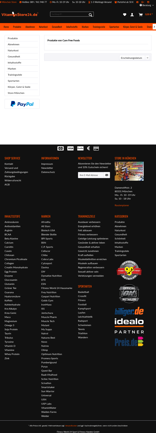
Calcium (9, 242)
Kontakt (9, 163)
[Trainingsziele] (99, 27)
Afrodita (45, 221)
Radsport (83, 320)
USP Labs (46, 403)
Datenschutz (48, 171)
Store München (16, 92)
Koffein (8, 300)
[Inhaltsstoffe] (72, 27)
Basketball (83, 291)
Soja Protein (11, 329)
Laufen (81, 312)
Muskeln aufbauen (88, 263)
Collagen (9, 263)
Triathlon (82, 333)
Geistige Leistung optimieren (93, 238)
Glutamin (9, 283)
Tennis (81, 329)
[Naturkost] (43, 27)
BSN (43, 242)
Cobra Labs (47, 259)
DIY (43, 271)
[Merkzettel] (125, 15)
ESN (43, 283)
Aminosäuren (12, 221)
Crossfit (82, 296)
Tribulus (9, 337)
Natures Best (48, 337)
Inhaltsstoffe (14, 62)
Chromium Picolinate (16, 259)
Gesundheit (14, 56)
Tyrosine (9, 341)
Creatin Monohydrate (16, 267)
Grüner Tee (10, 287)
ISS (43, 308)
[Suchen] (90, 15)
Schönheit (120, 238)
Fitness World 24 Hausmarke (56, 287)
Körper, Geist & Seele (19, 86)
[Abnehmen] (30, 27)
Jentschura (47, 312)
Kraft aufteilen (85, 255)
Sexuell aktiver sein (88, 271)
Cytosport (46, 263)
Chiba (44, 255)
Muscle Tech (48, 321)
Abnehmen (13, 44)
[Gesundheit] (57, 27)
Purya (44, 366)
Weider (45, 415)
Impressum (47, 163)
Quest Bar (46, 370)
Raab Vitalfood (49, 374)
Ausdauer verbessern (89, 221)
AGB (7, 184)
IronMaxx (46, 304)
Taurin (8, 333)
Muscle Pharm (49, 316)
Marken (12, 68)
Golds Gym (47, 300)
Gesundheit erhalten (89, 246)
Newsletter (47, 167)
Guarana (9, 292)
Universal (46, 395)
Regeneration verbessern (91, 267)
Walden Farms (49, 411)
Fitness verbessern (88, 234)
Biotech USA (48, 230)
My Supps (46, 329)
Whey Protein (12, 354)
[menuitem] (76, 2)
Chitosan (9, 255)
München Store (9, 2)
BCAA (8, 234)
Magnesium (11, 321)
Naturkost (13, 50)
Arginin (8, 230)
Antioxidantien (12, 226)
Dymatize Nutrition (51, 275)
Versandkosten (71, 425)
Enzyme (9, 275)
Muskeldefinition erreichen (92, 259)
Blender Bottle (49, 234)
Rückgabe (10, 176)
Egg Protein (11, 271)
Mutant (45, 325)
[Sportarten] (114, 27)
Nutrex (45, 345)
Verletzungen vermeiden (91, 275)
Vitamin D (10, 345)
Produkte (13, 38)
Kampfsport (84, 308)
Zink (7, 358)
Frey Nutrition (48, 292)
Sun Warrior (47, 391)
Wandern (83, 337)
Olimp (44, 349)
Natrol (44, 333)
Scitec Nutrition (49, 378)
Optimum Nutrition (51, 354)
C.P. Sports (47, 246)
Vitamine (9, 349)
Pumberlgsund (49, 362)
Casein (8, 250)
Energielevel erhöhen (89, 226)
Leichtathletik (85, 316)
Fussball (82, 304)
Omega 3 (9, 325)
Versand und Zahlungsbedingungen (16, 169)
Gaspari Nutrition (50, 296)
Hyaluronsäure (12, 296)
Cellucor (45, 250)
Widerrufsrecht (13, 180)
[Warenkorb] (146, 15)
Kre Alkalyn (11, 308)
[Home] (6, 27)
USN (43, 399)
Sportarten (13, 80)
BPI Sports (47, 238)
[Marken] (85, 27)
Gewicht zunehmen (88, 250)
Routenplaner (122, 205)
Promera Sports (49, 358)
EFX (43, 279)
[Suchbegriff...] (72, 14)
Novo (44, 341)
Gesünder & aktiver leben (91, 242)
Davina (45, 267)
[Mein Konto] (132, 15)
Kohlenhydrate (12, 304)
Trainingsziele (15, 74)
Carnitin (9, 246)
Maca (8, 316)
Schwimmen (84, 325)
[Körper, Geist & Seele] (133, 27)
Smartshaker (48, 387)
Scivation (46, 383)
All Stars (45, 226)
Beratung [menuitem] (146, 5)
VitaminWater (48, 407)
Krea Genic (10, 312)
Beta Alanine (11, 238)
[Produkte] (17, 27)
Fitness (82, 300)
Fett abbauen (85, 230)
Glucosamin (11, 279)
